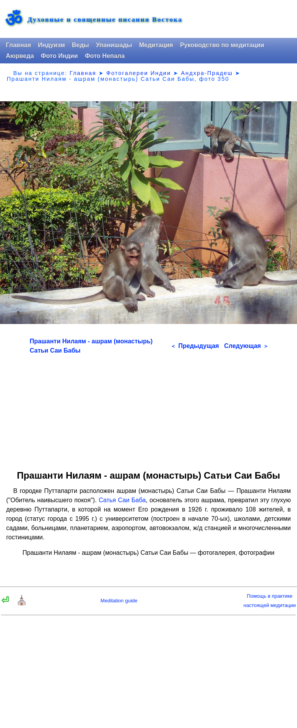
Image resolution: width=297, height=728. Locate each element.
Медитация (156, 45)
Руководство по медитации (222, 45)
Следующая (245, 346)
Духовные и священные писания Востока (104, 20)
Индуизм (51, 45)
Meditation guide (119, 601)
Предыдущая (195, 346)
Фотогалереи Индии (138, 73)
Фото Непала (105, 56)
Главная (18, 45)
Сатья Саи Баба (122, 500)
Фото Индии (59, 56)
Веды (80, 45)
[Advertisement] (148, 409)
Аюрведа (20, 56)
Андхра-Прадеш (207, 73)
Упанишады (114, 45)
